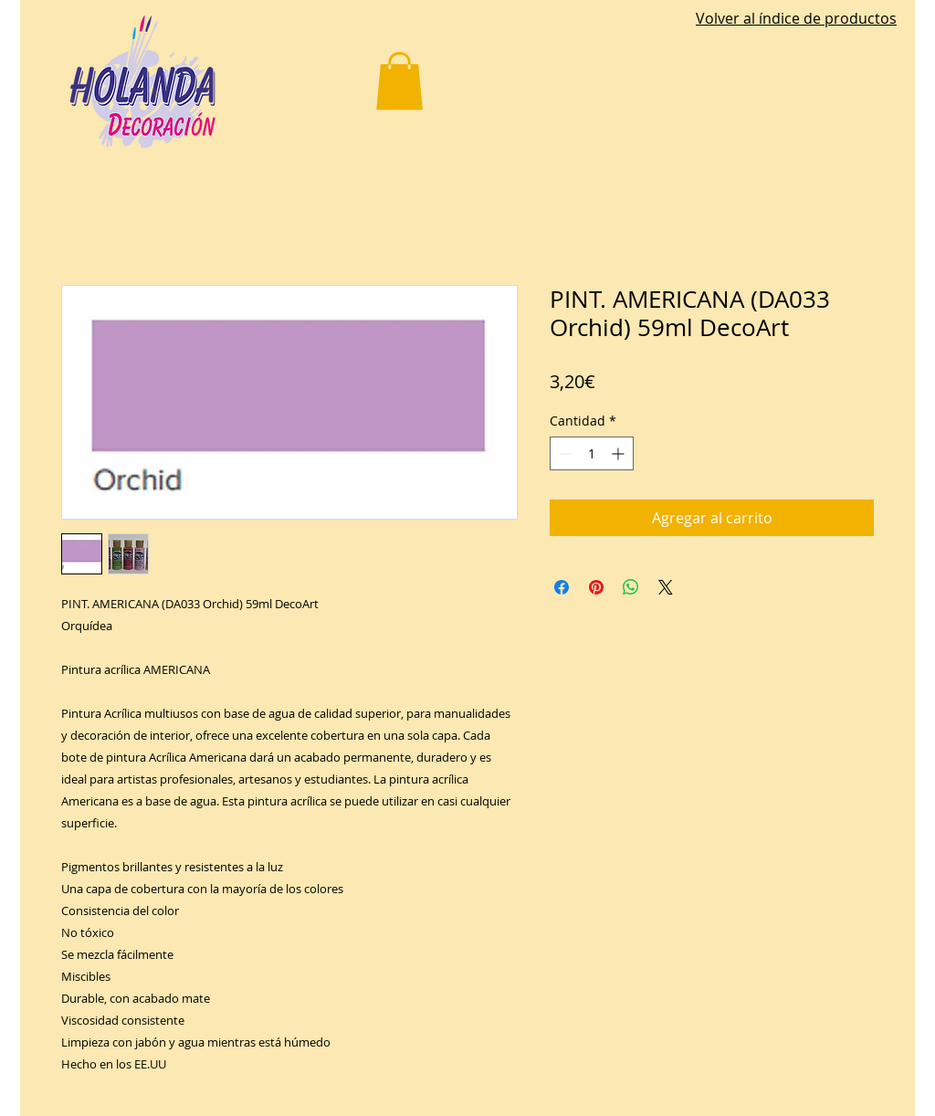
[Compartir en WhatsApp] (631, 587)
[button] (399, 81)
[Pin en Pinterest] (596, 587)
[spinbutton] (591, 453)
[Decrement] (563, 453)
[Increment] (619, 453)
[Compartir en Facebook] (562, 587)
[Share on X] (666, 587)
